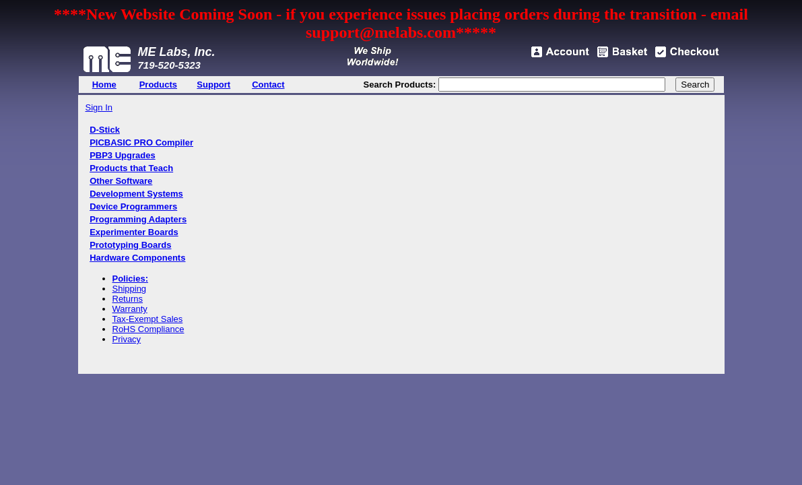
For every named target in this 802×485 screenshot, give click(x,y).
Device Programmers (133, 206)
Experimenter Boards (134, 232)
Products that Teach (131, 168)
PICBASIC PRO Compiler (141, 142)
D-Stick (105, 130)
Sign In (99, 107)
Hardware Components (137, 258)
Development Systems (136, 194)
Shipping (129, 289)
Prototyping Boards (130, 245)
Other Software (121, 181)
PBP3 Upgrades (123, 155)
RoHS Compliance (148, 329)
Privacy (126, 339)
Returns (127, 299)
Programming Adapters (138, 219)
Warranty (129, 309)
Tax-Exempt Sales (147, 319)
